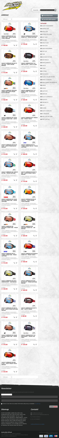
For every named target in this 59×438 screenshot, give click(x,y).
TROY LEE (44, 51)
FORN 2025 (44, 45)
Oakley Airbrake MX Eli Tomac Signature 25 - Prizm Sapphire (29, 146)
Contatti (40, 1)
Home (28, 1)
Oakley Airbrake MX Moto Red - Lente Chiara (29, 308)
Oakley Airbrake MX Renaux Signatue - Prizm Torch (29, 254)
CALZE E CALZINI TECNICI (48, 77)
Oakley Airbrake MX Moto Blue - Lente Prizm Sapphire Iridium (10, 309)
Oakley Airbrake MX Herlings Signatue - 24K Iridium (28, 227)
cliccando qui (37, 403)
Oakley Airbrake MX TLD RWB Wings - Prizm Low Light (28, 336)
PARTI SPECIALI (45, 119)
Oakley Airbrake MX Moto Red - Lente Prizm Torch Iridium (29, 173)
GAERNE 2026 (45, 28)
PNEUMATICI (44, 102)
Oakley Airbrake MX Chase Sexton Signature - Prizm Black (9, 336)
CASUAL (43, 88)
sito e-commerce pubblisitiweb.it (9, 436)
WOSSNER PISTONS (46, 57)
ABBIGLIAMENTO (46, 62)
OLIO (42, 105)
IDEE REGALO (45, 60)
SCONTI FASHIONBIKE (47, 26)
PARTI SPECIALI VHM (46, 116)
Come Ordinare (30, 3)
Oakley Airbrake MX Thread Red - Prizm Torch (29, 118)
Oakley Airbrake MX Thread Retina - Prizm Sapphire (10, 172)
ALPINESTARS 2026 (46, 34)
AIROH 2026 (44, 31)
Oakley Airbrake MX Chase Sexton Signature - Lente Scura (9, 119)
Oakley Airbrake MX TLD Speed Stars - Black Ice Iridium (28, 92)
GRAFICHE (44, 94)
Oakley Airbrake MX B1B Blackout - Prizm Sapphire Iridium (29, 282)
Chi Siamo (33, 1)
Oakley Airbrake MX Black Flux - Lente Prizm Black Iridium (9, 146)
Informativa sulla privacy (52, 433)
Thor (43, 54)
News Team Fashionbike (32, 4)
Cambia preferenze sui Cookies (37, 424)
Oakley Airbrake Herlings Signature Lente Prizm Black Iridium (9, 92)
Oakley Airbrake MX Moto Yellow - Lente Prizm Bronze (9, 64)
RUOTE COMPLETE (46, 111)
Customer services (54, 432)
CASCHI (43, 65)
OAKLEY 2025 (45, 43)
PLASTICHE (44, 91)
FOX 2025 (44, 40)
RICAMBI (43, 108)
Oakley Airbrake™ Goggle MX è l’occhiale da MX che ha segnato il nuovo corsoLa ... (10, 41)
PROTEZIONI (44, 74)
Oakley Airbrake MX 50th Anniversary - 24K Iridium (9, 281)
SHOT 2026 (44, 37)
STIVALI (43, 68)
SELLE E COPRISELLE (46, 96)
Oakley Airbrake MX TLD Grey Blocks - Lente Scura (29, 64)
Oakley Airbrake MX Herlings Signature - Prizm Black (10, 227)
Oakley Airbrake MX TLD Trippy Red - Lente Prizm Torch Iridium (9, 37)
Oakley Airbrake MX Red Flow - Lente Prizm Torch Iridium (9, 363)
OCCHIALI (44, 71)
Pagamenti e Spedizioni (50, 1)
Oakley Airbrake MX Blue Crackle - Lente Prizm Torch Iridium (28, 200)
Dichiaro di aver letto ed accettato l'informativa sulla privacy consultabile (20, 403)
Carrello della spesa (48, 19)
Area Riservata (47, 15)
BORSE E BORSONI (46, 79)
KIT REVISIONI (45, 113)
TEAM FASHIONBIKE (46, 48)
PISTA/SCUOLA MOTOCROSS (43, 3)
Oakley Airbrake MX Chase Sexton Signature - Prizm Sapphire (9, 200)
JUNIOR (43, 85)
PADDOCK (44, 99)
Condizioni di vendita (43, 432)
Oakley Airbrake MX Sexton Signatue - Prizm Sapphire (29, 36)
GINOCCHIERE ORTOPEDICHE (49, 82)
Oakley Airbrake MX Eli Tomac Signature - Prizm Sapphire (9, 255)
